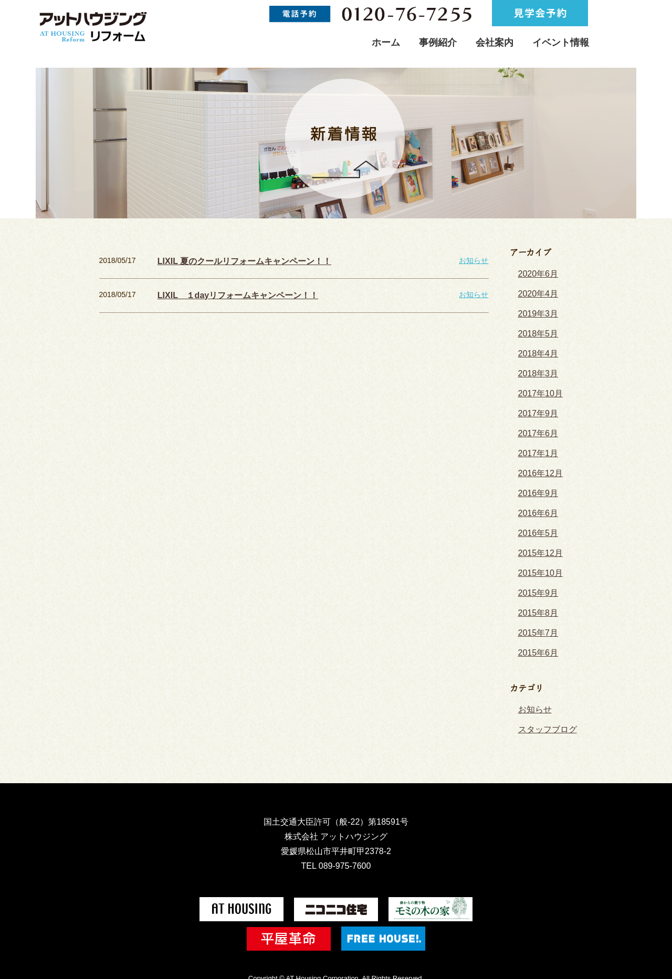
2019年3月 (535, 310)
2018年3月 (535, 365)
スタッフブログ (544, 695)
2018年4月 (535, 346)
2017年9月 (535, 401)
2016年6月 (535, 493)
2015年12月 (538, 530)
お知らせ (473, 260)
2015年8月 (535, 585)
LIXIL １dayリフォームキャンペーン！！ (228, 293)
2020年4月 (535, 291)
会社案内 (494, 42)
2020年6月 (535, 273)
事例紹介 (438, 42)
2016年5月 (535, 512)
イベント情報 (560, 42)
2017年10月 (538, 383)
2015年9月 (535, 567)
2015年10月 (538, 548)
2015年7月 (535, 603)
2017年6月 (535, 420)
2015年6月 (535, 622)
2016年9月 (535, 475)
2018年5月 (535, 328)
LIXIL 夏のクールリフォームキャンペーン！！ (234, 260)
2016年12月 (538, 456)
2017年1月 (535, 438)
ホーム (386, 42)
